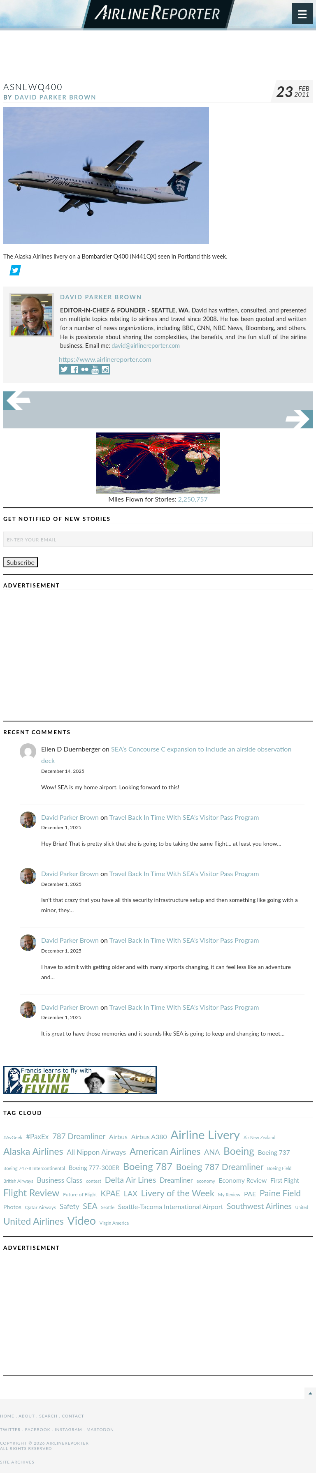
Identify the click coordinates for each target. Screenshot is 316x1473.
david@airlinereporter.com (146, 345)
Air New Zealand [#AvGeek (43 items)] (259, 1137)
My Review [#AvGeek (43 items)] (229, 1194)
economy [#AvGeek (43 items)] (205, 1181)
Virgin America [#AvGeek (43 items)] (114, 1223)
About (27, 1415)
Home (7, 1415)
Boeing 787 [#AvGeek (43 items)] (147, 1166)
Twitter (10, 1429)
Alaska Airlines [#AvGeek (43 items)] (33, 1151)
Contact (73, 1415)
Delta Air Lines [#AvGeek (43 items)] (130, 1179)
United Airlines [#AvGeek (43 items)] (33, 1221)
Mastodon (100, 1429)
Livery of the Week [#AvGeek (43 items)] (177, 1193)
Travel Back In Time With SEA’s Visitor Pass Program (184, 817)
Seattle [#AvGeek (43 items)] (107, 1207)
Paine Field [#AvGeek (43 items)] (280, 1193)
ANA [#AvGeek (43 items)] (212, 1151)
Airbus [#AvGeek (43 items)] (118, 1136)
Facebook (38, 1429)
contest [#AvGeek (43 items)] (93, 1181)
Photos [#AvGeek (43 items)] (12, 1206)
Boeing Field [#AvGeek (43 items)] (279, 1168)
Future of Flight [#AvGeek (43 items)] (80, 1194)
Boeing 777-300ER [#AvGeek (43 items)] (94, 1167)
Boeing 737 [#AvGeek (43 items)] (274, 1152)
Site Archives (17, 1461)
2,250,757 (193, 499)
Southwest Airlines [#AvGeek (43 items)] (259, 1206)
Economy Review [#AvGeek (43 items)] (243, 1180)
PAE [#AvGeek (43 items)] (250, 1194)
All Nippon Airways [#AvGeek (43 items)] (96, 1152)
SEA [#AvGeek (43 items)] (90, 1206)
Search (48, 1415)
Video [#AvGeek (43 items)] (81, 1220)
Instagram (68, 1429)
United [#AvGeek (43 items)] (301, 1207)
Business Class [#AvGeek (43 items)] (59, 1180)
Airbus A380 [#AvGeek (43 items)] (149, 1136)
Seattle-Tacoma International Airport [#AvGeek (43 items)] (170, 1206)
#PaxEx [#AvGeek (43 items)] (37, 1136)
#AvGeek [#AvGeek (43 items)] (12, 1137)
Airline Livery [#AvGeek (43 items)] (205, 1134)
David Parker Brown (55, 97)
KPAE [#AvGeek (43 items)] (110, 1193)
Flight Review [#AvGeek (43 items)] (31, 1192)
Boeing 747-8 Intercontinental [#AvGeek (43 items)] (34, 1168)
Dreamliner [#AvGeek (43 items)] (176, 1180)
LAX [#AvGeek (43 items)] (130, 1193)
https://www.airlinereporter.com (105, 359)
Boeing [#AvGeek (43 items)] (238, 1151)
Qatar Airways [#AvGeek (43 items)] (40, 1207)
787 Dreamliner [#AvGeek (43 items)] (78, 1136)
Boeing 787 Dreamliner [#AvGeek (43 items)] (220, 1166)
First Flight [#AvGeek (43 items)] (284, 1180)
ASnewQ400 (33, 86)
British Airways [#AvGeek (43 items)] (18, 1181)
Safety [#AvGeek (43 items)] (69, 1206)
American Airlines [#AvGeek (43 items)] (165, 1151)
